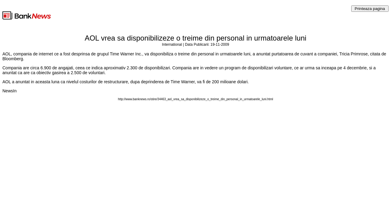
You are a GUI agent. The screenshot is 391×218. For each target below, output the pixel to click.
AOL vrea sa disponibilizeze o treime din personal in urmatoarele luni (195, 38)
